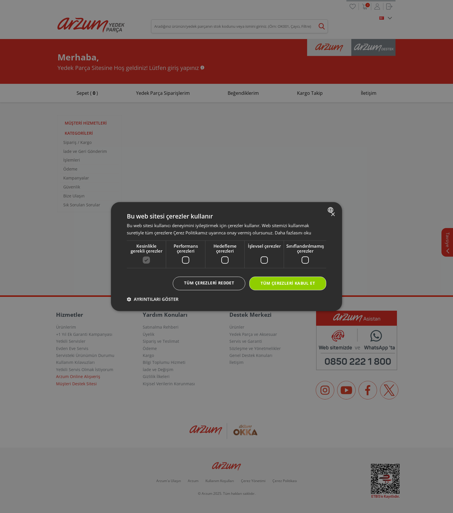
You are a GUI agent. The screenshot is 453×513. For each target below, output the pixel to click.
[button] (153, 299)
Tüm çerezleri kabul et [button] (288, 283)
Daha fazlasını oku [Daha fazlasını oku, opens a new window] (293, 233)
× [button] (333, 214)
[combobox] (331, 210)
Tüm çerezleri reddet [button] (209, 283)
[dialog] (226, 256)
